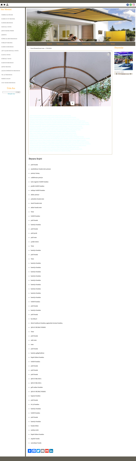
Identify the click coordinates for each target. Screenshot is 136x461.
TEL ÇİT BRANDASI (6, 74)
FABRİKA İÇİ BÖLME (7, 14)
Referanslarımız (72, 43)
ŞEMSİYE (4, 34)
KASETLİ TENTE (5, 54)
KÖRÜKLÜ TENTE (6, 58)
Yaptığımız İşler (86, 43)
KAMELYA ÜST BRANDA (8, 19)
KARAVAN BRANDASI (7, 62)
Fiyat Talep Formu (101, 43)
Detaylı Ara (11, 94)
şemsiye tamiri (120, 72)
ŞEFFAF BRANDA (6, 66)
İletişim (113, 43)
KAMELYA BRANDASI (7, 46)
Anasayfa (49, 43)
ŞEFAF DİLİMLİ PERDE (7, 30)
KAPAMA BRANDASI (7, 22)
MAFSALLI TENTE (6, 26)
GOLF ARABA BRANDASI (8, 82)
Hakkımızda (60, 43)
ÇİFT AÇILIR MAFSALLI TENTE (9, 50)
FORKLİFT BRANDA (6, 42)
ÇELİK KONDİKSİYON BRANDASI (10, 70)
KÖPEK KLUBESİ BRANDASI (9, 38)
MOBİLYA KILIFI (5, 78)
